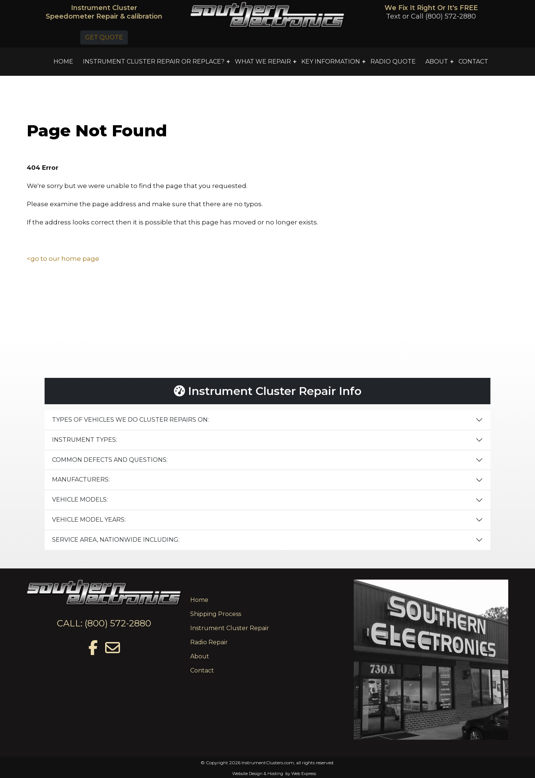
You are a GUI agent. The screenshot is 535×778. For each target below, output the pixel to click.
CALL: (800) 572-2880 (104, 623)
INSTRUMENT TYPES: (84, 439)
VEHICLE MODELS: (80, 499)
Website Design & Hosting (257, 773)
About (199, 656)
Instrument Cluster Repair (229, 628)
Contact (202, 670)
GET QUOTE (104, 37)
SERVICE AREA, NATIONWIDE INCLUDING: (115, 539)
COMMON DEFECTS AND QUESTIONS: (110, 459)
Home (199, 599)
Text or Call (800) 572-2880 (431, 16)
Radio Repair (209, 642)
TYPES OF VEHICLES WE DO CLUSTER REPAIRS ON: (130, 419)
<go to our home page (63, 258)
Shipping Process (215, 613)
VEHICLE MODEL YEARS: (89, 519)
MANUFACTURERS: (81, 479)
